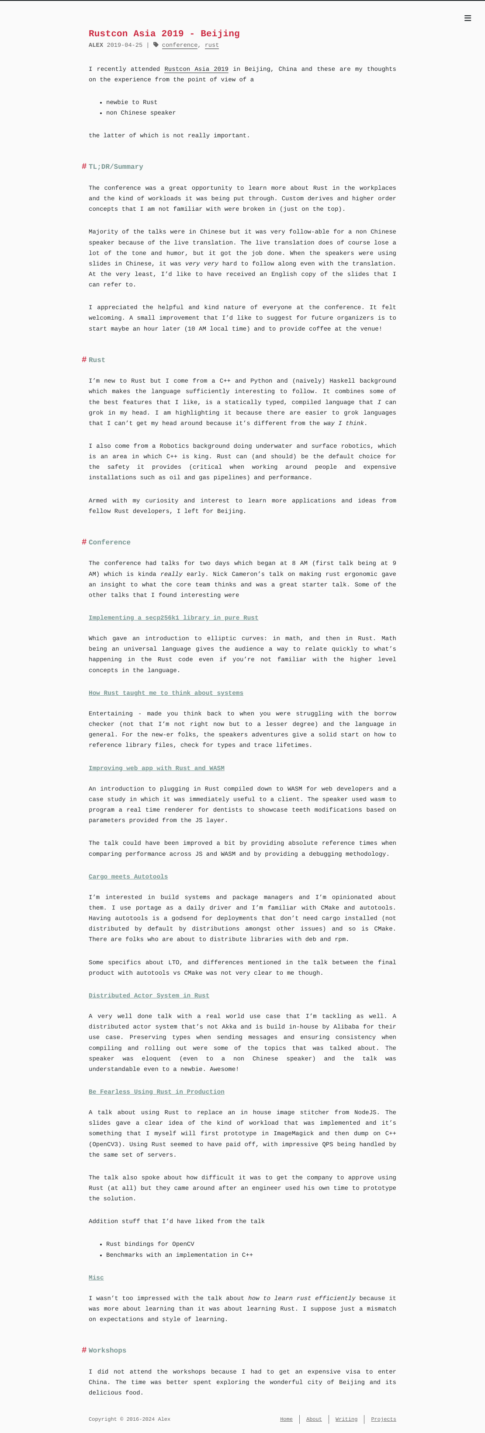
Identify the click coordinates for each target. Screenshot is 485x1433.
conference (180, 45)
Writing (346, 1419)
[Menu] (467, 19)
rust (212, 45)
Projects (383, 1419)
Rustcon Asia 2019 (196, 69)
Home (286, 1419)
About (314, 1419)
